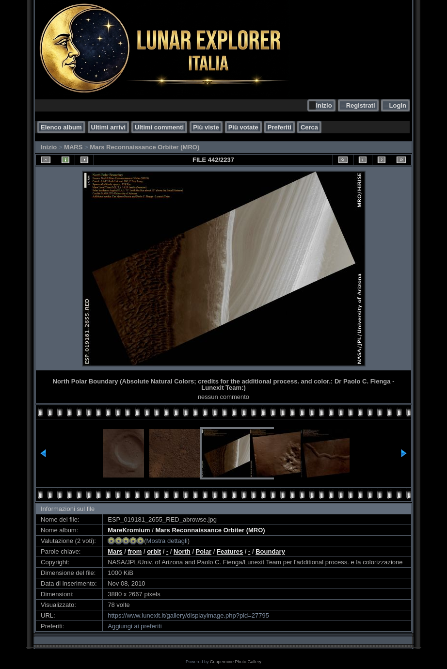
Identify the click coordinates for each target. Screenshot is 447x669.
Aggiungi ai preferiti (134, 626)
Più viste (206, 127)
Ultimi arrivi (108, 127)
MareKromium (129, 530)
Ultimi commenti (159, 127)
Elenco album (61, 127)
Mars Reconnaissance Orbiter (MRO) (144, 147)
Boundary (270, 551)
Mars (115, 551)
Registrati (360, 105)
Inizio (324, 105)
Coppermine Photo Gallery (235, 661)
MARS (73, 147)
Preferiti (279, 127)
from (135, 551)
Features (230, 551)
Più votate (243, 127)
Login (397, 105)
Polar (204, 551)
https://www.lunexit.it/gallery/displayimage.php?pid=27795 (188, 615)
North (182, 551)
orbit (154, 551)
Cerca (309, 127)
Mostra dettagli (167, 540)
